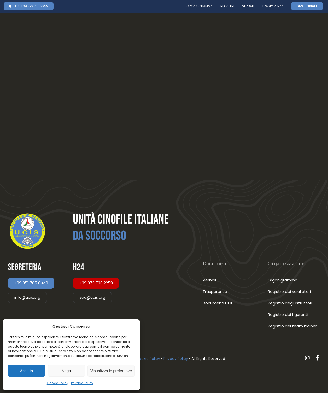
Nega (66, 370)
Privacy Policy (82, 383)
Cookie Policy (57, 383)
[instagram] (307, 358)
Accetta (26, 370)
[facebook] (317, 358)
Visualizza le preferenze (111, 370)
